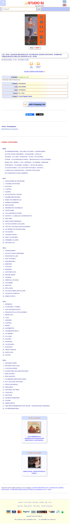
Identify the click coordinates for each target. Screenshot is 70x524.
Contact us (20, 502)
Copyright (28, 516)
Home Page (20, 506)
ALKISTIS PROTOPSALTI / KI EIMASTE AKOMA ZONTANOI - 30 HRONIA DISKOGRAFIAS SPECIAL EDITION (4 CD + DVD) (32, 488)
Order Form (35, 502)
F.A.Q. (50, 502)
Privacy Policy (36, 506)
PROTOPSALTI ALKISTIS (9, 129)
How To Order (28, 502)
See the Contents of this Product (33, 71)
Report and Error (28, 506)
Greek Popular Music (25, 96)
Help (46, 502)
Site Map (41, 502)
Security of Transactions (46, 506)
